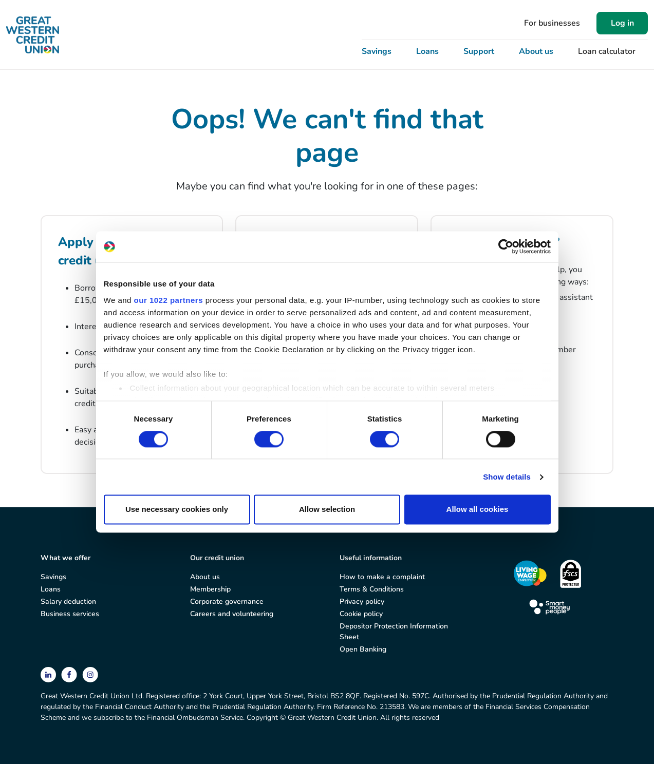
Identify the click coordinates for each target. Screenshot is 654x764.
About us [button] (536, 51)
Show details (507, 476)
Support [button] (478, 51)
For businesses (552, 23)
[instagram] (90, 674)
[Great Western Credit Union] (32, 34)
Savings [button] (376, 51)
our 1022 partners (168, 300)
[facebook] (70, 674)
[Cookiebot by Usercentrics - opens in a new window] (506, 246)
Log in (622, 23)
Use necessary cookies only (176, 509)
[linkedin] (49, 674)
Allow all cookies (477, 509)
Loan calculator (607, 51)
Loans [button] (427, 51)
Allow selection (327, 509)
